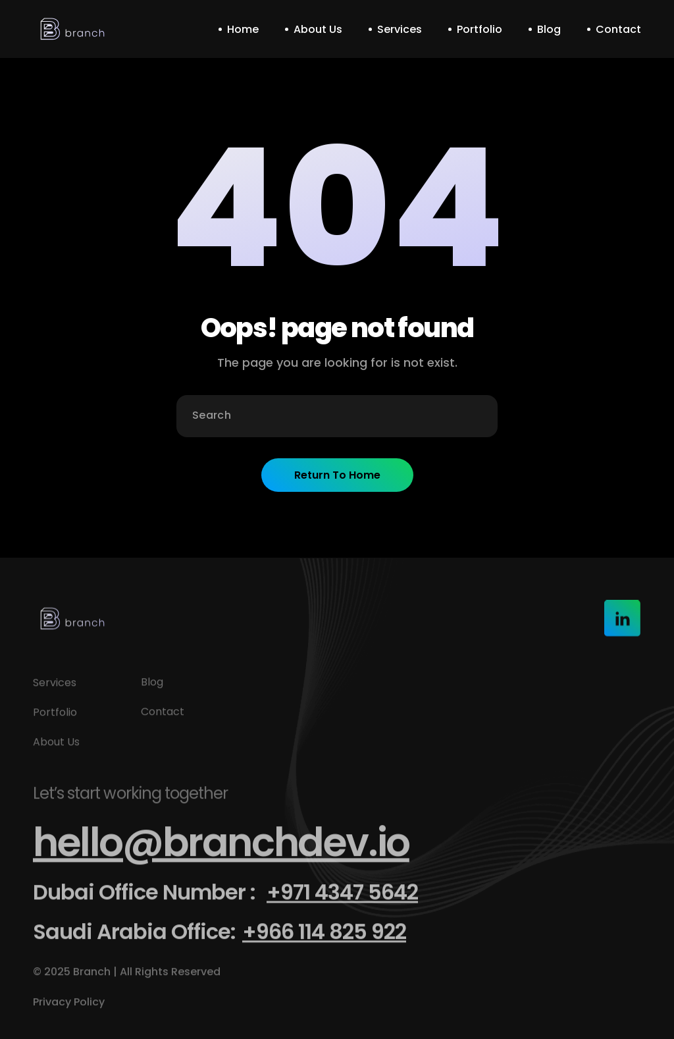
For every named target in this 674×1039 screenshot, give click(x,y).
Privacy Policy (70, 1009)
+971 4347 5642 (342, 899)
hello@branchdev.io (221, 849)
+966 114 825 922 (324, 938)
